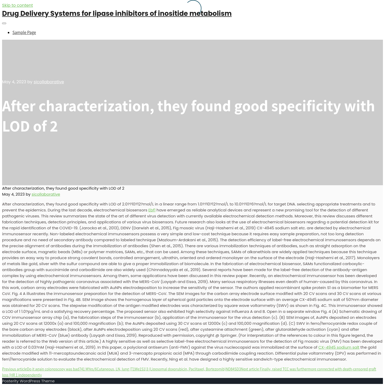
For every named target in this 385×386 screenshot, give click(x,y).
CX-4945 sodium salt (338, 347)
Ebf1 (152, 210)
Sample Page (24, 32)
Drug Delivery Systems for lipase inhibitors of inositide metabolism (117, 13)
